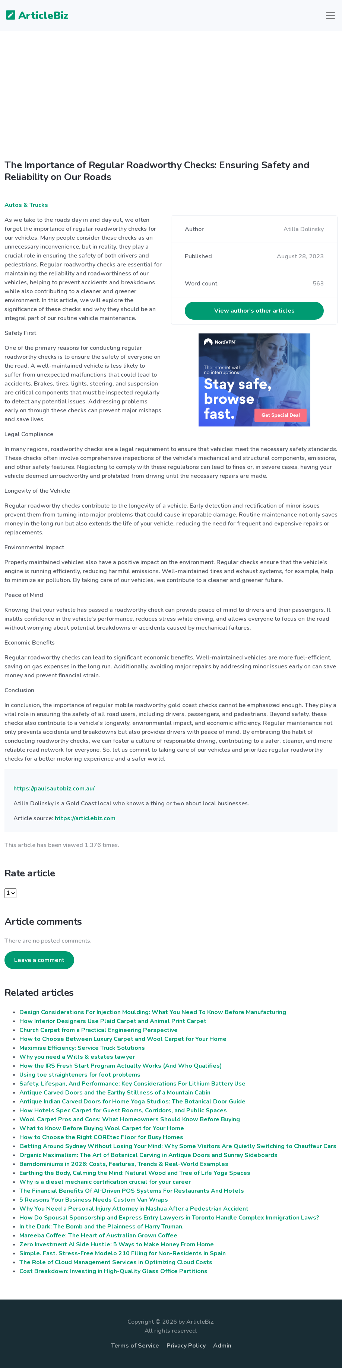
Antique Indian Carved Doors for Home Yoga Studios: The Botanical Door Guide (132, 1101)
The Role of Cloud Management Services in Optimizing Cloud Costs (115, 1262)
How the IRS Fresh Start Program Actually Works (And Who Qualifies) (120, 1066)
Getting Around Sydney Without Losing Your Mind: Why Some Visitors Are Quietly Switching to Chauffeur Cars (177, 1146)
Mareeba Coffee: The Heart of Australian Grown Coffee (98, 1235)
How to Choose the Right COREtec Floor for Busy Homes (101, 1137)
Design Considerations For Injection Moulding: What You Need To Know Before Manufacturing (152, 1012)
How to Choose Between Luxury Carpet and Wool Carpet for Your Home (123, 1039)
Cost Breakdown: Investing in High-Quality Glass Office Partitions (113, 1271)
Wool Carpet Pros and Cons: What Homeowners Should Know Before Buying (129, 1119)
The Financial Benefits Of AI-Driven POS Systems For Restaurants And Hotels (131, 1191)
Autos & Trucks (26, 205)
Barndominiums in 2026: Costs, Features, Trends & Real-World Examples (123, 1164)
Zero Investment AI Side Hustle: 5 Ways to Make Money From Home (116, 1244)
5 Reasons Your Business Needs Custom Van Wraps (93, 1200)
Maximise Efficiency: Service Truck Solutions (82, 1048)
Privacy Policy (186, 1346)
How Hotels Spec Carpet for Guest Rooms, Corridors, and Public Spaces (123, 1110)
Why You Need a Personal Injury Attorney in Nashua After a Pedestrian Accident (133, 1209)
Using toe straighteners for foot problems (79, 1075)
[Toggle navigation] (330, 15)
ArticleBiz (32, 16)
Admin (222, 1346)
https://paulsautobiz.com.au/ (54, 788)
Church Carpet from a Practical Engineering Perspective (98, 1030)
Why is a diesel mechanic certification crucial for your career (105, 1182)
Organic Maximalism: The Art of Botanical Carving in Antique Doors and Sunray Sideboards (148, 1155)
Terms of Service (135, 1346)
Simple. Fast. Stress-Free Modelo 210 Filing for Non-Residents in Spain (122, 1253)
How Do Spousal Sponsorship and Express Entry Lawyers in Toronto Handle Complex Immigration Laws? (169, 1218)
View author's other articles (254, 311)
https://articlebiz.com (85, 818)
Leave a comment (39, 960)
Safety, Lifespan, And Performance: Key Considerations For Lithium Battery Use (132, 1084)
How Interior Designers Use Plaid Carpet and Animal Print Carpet (112, 1021)
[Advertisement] (171, 101)
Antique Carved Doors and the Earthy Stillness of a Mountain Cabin (114, 1093)
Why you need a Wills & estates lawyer (77, 1057)
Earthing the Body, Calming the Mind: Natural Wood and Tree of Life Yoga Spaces (134, 1173)
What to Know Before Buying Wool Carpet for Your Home (101, 1128)
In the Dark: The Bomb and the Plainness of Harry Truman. (101, 1226)
